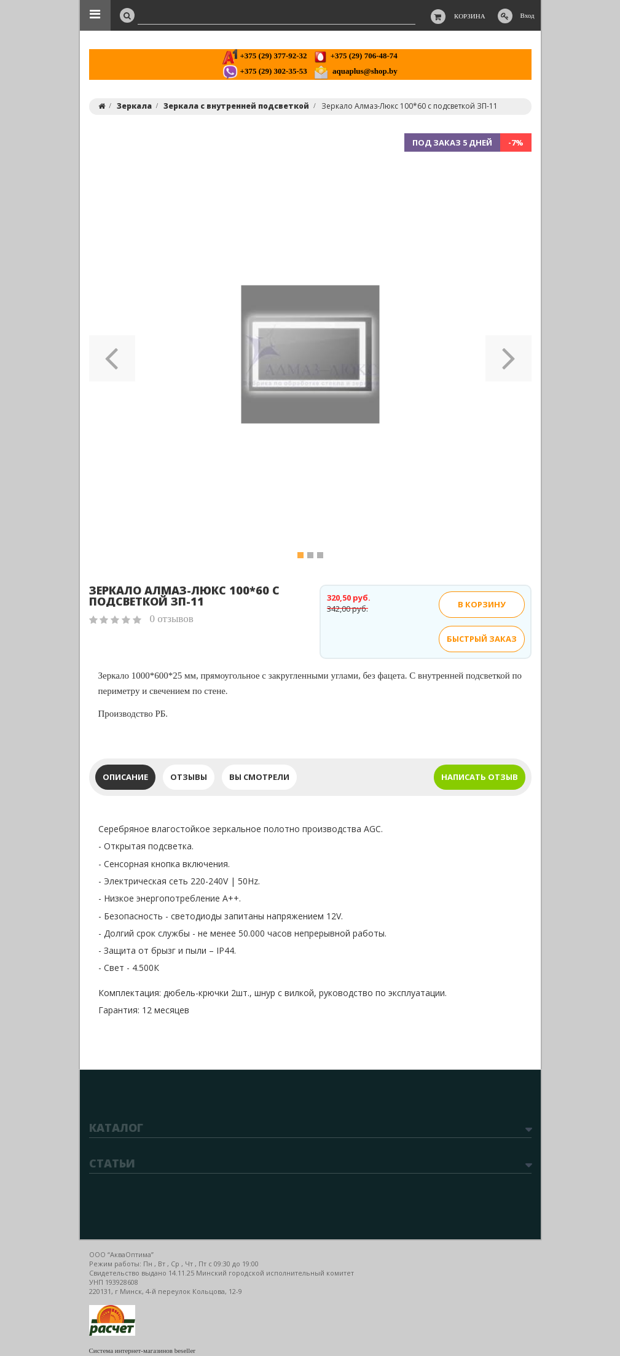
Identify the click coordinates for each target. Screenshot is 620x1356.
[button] (112, 354)
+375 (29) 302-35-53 (264, 71)
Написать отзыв (479, 776)
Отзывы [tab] (188, 776)
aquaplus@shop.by (355, 71)
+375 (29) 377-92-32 (264, 55)
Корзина (469, 16)
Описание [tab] (125, 776)
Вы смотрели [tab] (259, 776)
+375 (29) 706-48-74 (355, 55)
